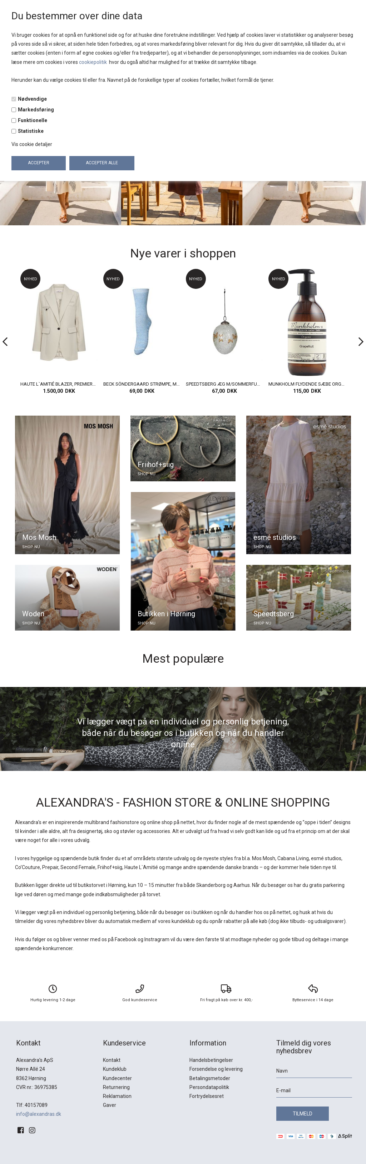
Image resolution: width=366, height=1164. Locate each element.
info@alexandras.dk (38, 1114)
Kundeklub (115, 1069)
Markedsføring (36, 109)
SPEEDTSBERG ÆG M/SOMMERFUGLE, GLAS (307, 384)
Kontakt (111, 1060)
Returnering (116, 1087)
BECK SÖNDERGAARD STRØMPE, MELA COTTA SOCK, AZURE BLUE (224, 384)
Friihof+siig (156, 464)
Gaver (109, 1105)
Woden (33, 613)
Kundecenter (117, 1078)
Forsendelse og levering (216, 1069)
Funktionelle (32, 120)
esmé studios (274, 537)
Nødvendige (32, 99)
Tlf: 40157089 (32, 1105)
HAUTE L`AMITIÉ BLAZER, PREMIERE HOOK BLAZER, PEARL (141, 384)
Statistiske (31, 131)
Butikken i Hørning (166, 613)
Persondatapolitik (209, 1087)
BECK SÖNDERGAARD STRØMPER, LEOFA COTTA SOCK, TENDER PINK (59, 384)
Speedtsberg (273, 613)
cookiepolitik (93, 62)
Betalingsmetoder (209, 1078)
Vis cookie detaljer (31, 144)
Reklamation (117, 1096)
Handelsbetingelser (211, 1060)
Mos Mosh (39, 537)
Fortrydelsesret (206, 1096)
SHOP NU (31, 547)
